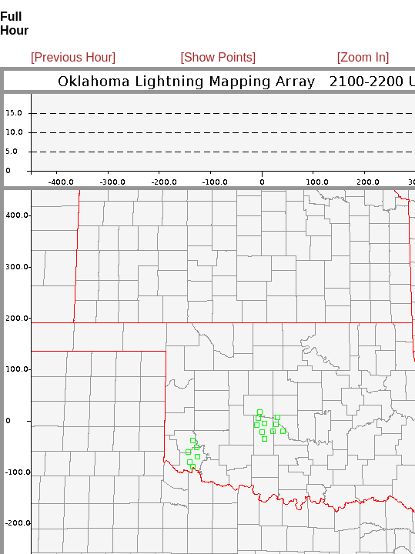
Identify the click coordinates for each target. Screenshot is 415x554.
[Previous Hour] (73, 57)
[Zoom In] (363, 57)
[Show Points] (218, 57)
